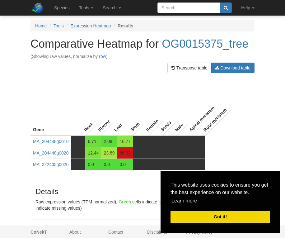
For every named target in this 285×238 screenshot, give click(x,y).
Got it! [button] (220, 216)
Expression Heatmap (90, 25)
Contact (115, 232)
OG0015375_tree (205, 43)
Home (41, 25)
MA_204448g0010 (50, 141)
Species (62, 7)
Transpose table (189, 67)
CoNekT (38, 232)
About (75, 232)
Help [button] (248, 7)
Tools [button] (86, 7)
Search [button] (112, 7)
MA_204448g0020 (50, 152)
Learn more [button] (184, 200)
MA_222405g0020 (50, 164)
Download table (232, 67)
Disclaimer (157, 232)
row (102, 56)
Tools (59, 25)
